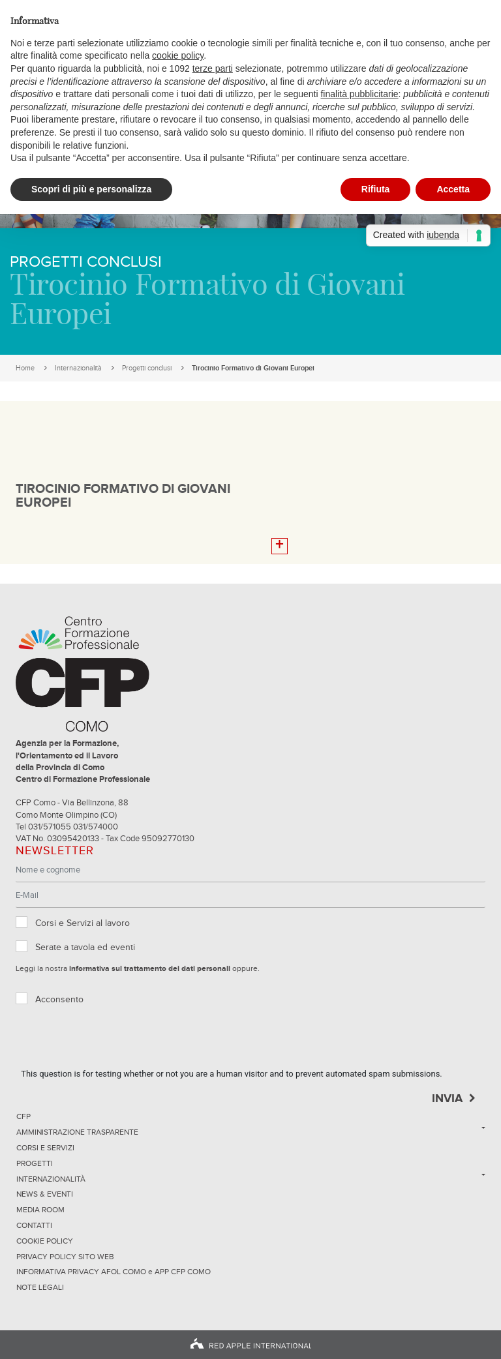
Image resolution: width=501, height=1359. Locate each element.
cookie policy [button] (178, 55)
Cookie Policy (44, 1242)
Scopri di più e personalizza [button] (91, 189)
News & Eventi (44, 1195)
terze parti (212, 68)
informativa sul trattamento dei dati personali (149, 969)
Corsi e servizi (45, 1148)
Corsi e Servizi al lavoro (82, 923)
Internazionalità (78, 368)
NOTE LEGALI (40, 1288)
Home (25, 368)
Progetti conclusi (147, 368)
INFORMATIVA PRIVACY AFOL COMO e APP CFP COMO (113, 1272)
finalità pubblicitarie (359, 94)
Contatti (34, 1226)
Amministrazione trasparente (77, 1133)
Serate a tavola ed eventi (85, 947)
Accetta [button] (453, 189)
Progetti (34, 1164)
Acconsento (59, 999)
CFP (23, 1117)
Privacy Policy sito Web (65, 1257)
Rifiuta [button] (375, 189)
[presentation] (120, 1042)
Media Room (40, 1210)
